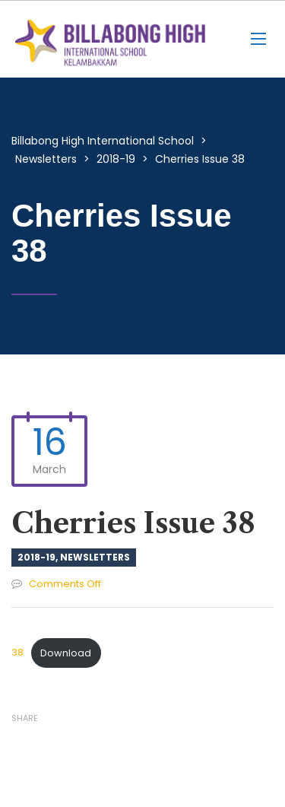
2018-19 (36, 557)
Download (65, 653)
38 (17, 653)
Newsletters (95, 557)
